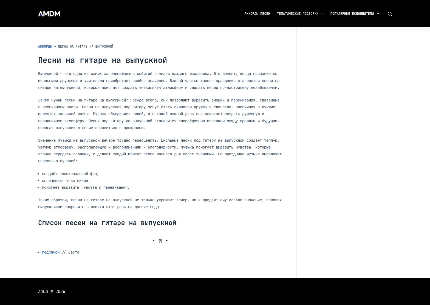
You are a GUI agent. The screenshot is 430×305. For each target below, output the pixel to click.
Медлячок (51, 252)
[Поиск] (390, 14)
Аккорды (45, 46)
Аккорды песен (257, 13)
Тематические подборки (301, 13)
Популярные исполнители (355, 13)
